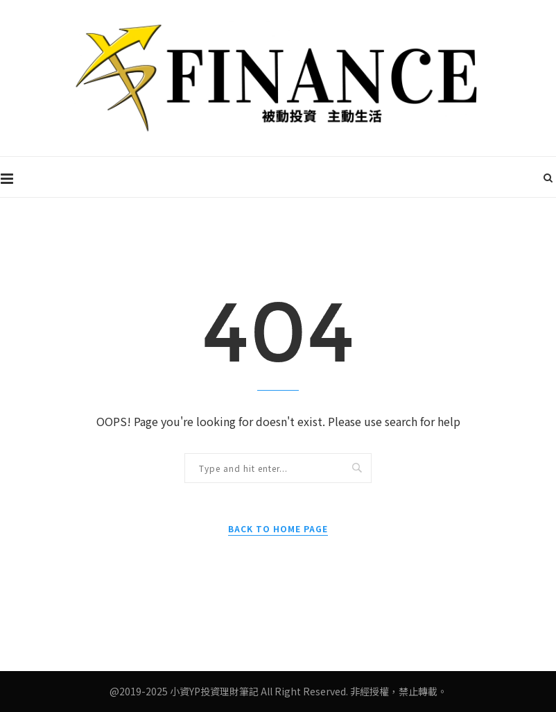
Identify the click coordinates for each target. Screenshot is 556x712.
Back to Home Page (278, 528)
